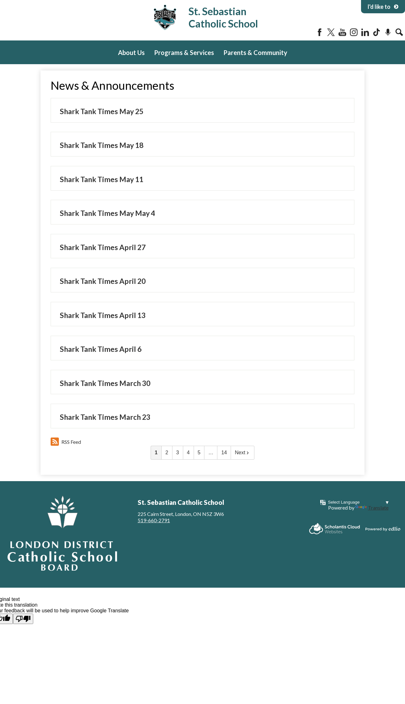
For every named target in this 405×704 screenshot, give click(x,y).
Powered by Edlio (382, 529)
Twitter (331, 32)
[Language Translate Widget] (358, 502)
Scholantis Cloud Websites (334, 529)
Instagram (354, 32)
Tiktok (376, 32)
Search (399, 32)
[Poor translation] (23, 619)
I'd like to (383, 6)
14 (224, 452)
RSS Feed (66, 442)
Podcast (388, 32)
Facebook (319, 32)
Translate (372, 508)
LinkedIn (365, 32)
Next (242, 452)
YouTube (342, 32)
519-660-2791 (154, 520)
